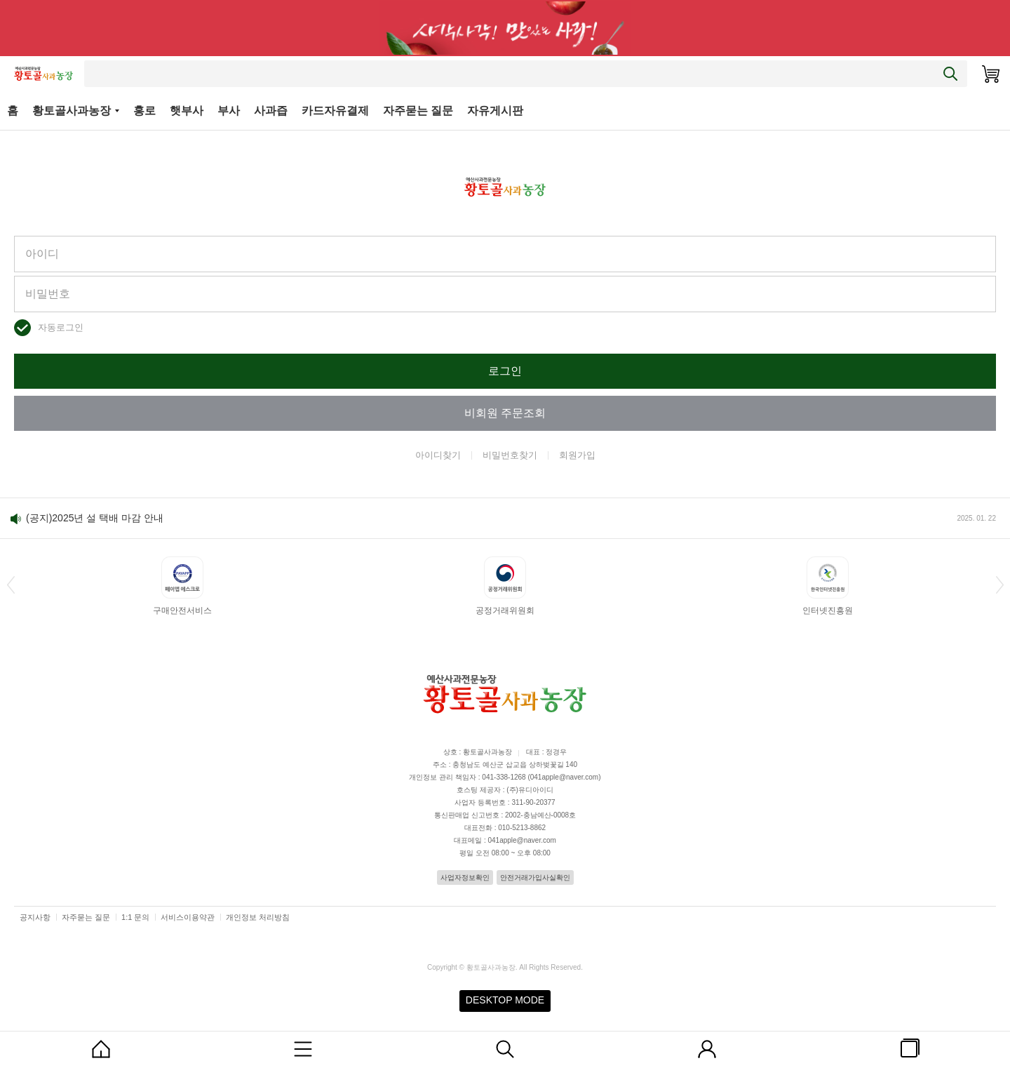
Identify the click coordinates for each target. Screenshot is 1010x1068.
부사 (228, 110)
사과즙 (271, 110)
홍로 (144, 110)
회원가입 (577, 455)
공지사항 (35, 917)
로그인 (505, 371)
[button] (10, 584)
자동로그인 (60, 327)
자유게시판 (495, 110)
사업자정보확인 (465, 877)
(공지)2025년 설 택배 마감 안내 (94, 517)
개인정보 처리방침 (258, 917)
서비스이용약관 (188, 917)
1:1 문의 (135, 917)
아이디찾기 (438, 455)
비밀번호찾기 (510, 455)
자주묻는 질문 (418, 110)
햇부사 (186, 110)
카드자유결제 (335, 110)
